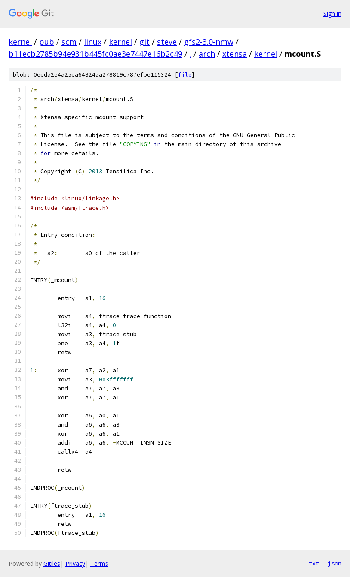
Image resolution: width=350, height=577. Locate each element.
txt (314, 563)
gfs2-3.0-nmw (208, 42)
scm (69, 42)
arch (207, 54)
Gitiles (51, 563)
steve (167, 42)
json (334, 563)
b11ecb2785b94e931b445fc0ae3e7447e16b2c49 (95, 54)
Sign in (332, 13)
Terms (99, 563)
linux (92, 42)
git (144, 42)
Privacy (75, 563)
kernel (20, 42)
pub (46, 42)
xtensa (234, 54)
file (185, 74)
